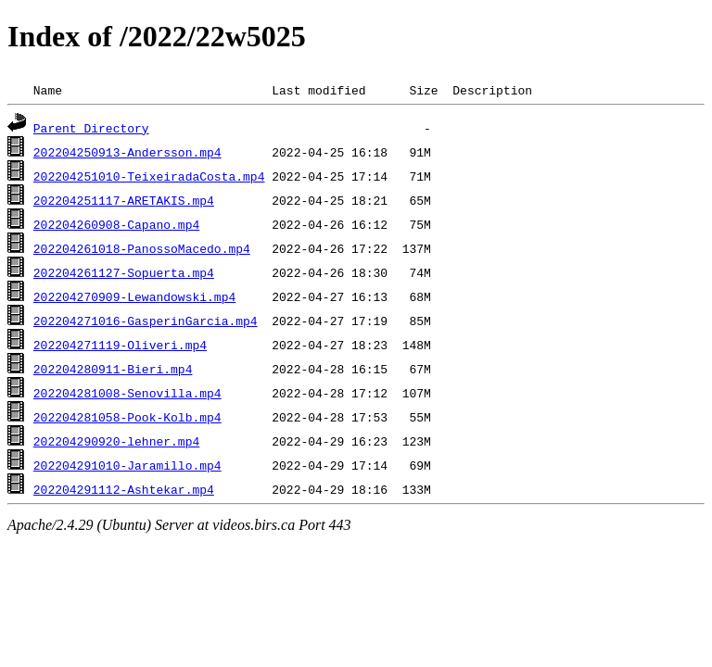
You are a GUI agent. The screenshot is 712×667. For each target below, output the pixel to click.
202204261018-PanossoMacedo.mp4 (141, 248)
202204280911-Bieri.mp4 (113, 368)
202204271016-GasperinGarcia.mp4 (145, 320)
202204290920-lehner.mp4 (116, 441)
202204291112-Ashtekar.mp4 (123, 489)
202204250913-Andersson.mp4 (127, 152)
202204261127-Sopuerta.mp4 (123, 272)
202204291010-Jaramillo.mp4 (127, 465)
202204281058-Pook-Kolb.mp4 (127, 417)
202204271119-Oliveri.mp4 (120, 344)
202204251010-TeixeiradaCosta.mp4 (149, 176)
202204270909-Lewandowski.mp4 (134, 296)
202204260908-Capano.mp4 (116, 224)
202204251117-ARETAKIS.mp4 (123, 200)
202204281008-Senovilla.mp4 (127, 392)
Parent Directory (91, 128)
